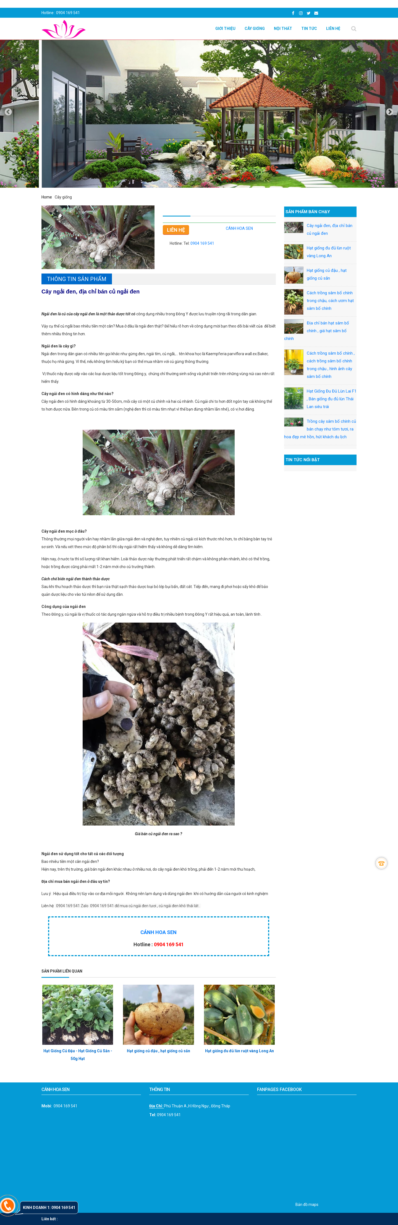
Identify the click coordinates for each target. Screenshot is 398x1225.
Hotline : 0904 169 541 (60, 13)
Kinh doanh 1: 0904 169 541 (49, 1207)
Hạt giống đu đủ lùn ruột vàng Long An (239, 1051)
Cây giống (255, 28)
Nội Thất (283, 28)
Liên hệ (333, 28)
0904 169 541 (202, 243)
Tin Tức (309, 28)
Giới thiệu (225, 28)
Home (46, 197)
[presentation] (8, 112)
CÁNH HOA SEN (239, 228)
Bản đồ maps (306, 1204)
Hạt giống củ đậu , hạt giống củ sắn (158, 1051)
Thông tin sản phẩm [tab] (76, 279)
